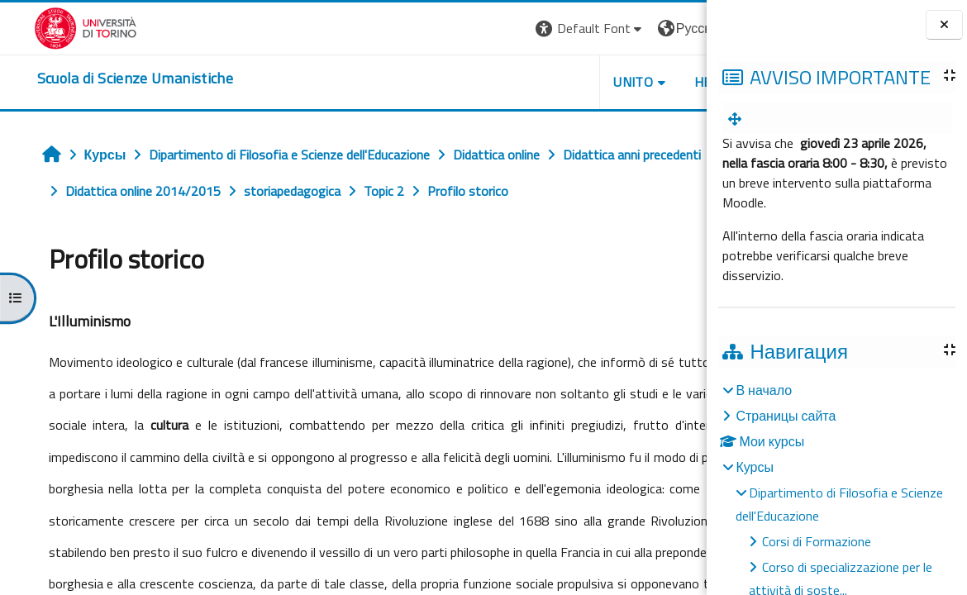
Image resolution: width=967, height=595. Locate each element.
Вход (678, 28)
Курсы (755, 467)
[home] (101, 78)
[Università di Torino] (51, 26)
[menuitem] (738, 119)
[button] (470, 28)
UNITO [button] (513, 82)
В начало (764, 390)
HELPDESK (607, 82)
